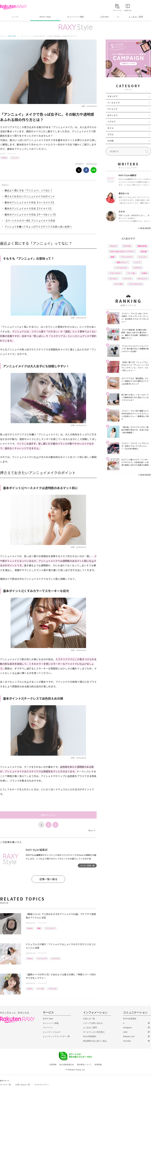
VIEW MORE (144, 228)
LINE (125, 1032)
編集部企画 (142, 246)
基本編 (143, 251)
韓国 (38, 928)
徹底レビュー (122, 262)
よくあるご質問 (136, 17)
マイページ (48, 1027)
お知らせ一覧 (89, 1018)
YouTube (127, 1041)
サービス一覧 (5, 1085)
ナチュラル (55, 958)
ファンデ (127, 278)
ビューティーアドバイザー (54, 1036)
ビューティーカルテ (52, 1032)
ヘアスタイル (121, 267)
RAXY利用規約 (89, 1036)
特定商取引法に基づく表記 (95, 1041)
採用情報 (98, 1065)
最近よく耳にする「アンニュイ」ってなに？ (29, 190)
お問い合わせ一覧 (22, 1085)
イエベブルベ (115, 273)
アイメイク (12, 153)
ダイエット (142, 278)
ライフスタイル (135, 284)
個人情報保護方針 (66, 1065)
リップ (137, 262)
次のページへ (48, 815)
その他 (110, 140)
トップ (15, 17)
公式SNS (104, 17)
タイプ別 (118, 284)
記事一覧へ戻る (48, 879)
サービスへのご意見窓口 (94, 1032)
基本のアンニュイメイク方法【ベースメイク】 (30, 202)
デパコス (113, 278)
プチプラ (137, 267)
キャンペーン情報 (75, 17)
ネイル (110, 127)
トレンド (15, 158)
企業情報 (52, 1065)
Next (91, 830)
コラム (110, 134)
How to (4, 158)
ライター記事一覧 (87, 865)
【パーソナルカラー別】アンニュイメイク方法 (30, 220)
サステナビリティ (41, 1085)
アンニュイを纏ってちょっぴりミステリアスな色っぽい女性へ (38, 226)
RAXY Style (45, 17)
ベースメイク (113, 102)
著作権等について (84, 1065)
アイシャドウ (50, 928)
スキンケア (112, 96)
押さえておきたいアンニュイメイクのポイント (30, 196)
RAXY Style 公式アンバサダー (122, 251)
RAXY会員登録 (129, 1018)
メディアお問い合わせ (93, 1023)
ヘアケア (111, 121)
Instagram (127, 1027)
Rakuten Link (129, 1036)
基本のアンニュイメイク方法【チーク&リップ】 (31, 214)
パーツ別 (40, 988)
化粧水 (144, 273)
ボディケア (112, 115)
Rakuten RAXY (13, 7)
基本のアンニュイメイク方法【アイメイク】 (29, 208)
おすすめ (127, 246)
